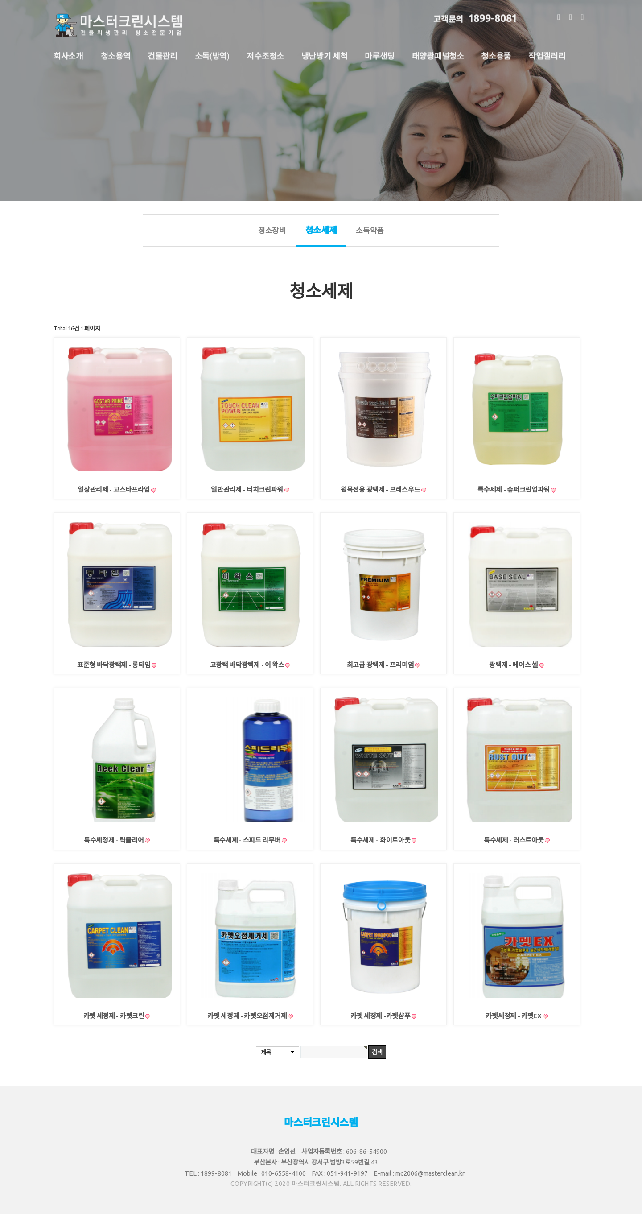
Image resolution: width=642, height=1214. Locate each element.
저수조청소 (265, 52)
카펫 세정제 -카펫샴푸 (381, 1016)
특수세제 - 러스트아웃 (514, 840)
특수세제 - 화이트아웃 (381, 840)
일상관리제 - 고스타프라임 (114, 489)
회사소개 (68, 52)
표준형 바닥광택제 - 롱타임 (114, 665)
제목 (266, 1052)
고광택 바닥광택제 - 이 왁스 (248, 665)
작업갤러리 (547, 52)
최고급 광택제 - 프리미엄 (381, 665)
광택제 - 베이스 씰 (514, 665)
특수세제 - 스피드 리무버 (248, 840)
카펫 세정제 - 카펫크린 (114, 1016)
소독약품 (370, 230)
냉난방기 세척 (324, 52)
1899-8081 (475, 14)
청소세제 (321, 235)
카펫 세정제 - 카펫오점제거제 (247, 1016)
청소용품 (496, 52)
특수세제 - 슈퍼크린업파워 (514, 489)
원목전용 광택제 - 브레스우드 (381, 489)
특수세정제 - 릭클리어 (114, 840)
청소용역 (116, 52)
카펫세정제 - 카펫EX (514, 1016)
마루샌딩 (380, 52)
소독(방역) (212, 52)
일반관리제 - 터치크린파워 (247, 489)
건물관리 (162, 52)
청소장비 (272, 230)
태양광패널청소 (438, 52)
